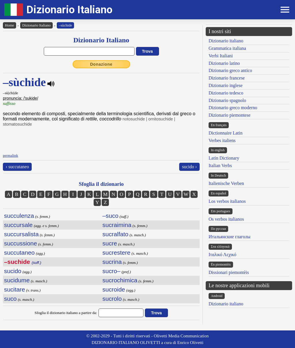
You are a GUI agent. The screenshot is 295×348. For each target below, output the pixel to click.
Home (9, 25)
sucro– (111, 271)
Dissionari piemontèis (229, 272)
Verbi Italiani (221, 55)
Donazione (101, 64)
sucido (12, 271)
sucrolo (112, 298)
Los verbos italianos (227, 201)
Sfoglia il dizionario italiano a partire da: (66, 313)
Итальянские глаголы (229, 236)
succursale (18, 225)
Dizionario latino (224, 63)
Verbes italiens (222, 140)
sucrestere (117, 252)
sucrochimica (120, 280)
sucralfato (115, 234)
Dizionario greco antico (230, 70)
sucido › (189, 166)
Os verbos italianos (226, 219)
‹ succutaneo (17, 166)
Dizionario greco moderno (233, 107)
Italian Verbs (220, 165)
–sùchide (65, 25)
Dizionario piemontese (229, 115)
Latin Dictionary (224, 158)
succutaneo (19, 252)
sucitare (14, 289)
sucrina (112, 261)
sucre (110, 243)
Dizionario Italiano (69, 9)
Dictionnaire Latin (226, 132)
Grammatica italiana (227, 48)
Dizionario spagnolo (227, 100)
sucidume (17, 280)
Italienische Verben (226, 183)
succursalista (21, 234)
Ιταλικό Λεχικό (222, 254)
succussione (20, 243)
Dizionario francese (227, 77)
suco (10, 298)
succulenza (19, 215)
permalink (10, 155)
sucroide (114, 289)
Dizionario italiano (226, 40)
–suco (111, 215)
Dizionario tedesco (226, 92)
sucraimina (117, 225)
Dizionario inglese (226, 85)
